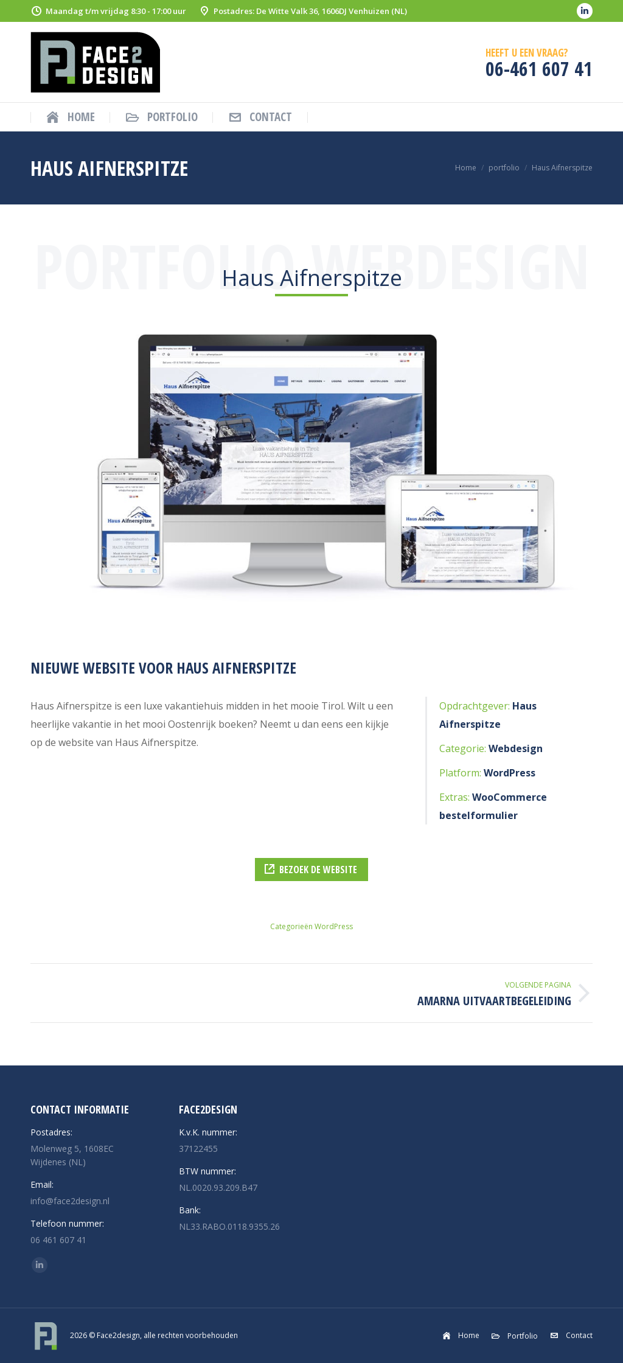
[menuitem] (70, 117)
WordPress (334, 926)
